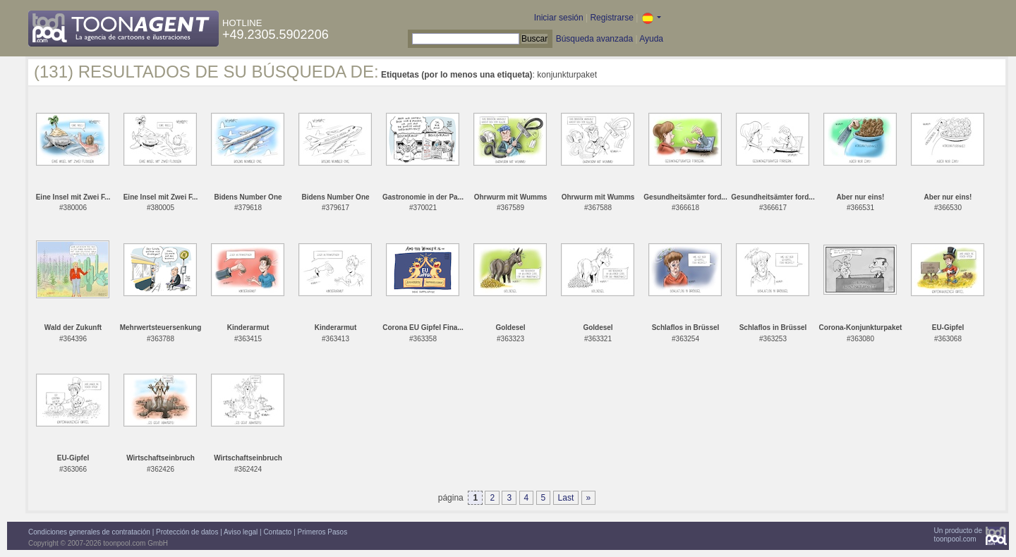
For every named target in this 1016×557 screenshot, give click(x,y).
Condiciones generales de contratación (89, 532)
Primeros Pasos (323, 532)
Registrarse (611, 18)
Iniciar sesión (558, 18)
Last (566, 498)
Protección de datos (187, 532)
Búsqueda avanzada (594, 39)
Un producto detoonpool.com (958, 535)
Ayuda (651, 39)
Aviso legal (241, 532)
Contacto (277, 532)
